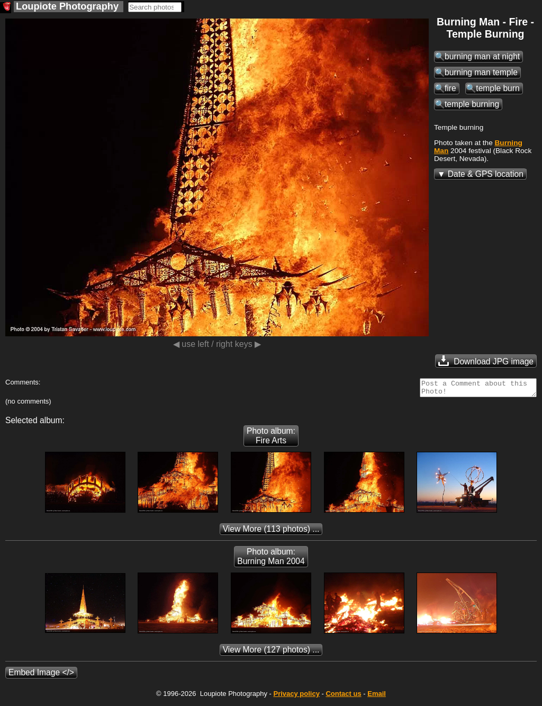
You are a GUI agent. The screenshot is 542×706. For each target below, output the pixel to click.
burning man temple (481, 72)
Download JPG (486, 360)
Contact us (343, 697)
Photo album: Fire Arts (271, 439)
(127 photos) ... (271, 652)
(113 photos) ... (271, 532)
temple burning (472, 104)
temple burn (497, 88)
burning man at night (482, 56)
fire (450, 88)
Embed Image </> (41, 675)
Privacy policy (296, 697)
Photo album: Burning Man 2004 (270, 559)
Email (376, 697)
